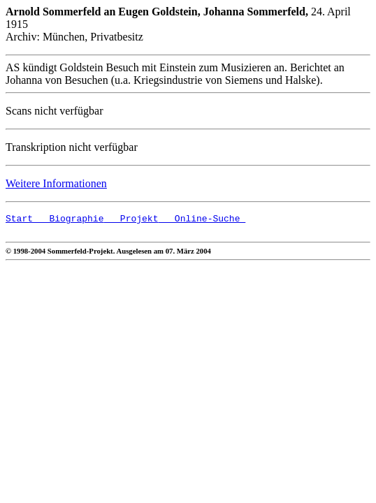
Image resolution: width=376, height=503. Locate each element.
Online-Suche (201, 220)
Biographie (68, 220)
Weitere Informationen (56, 183)
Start (19, 220)
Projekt (130, 220)
